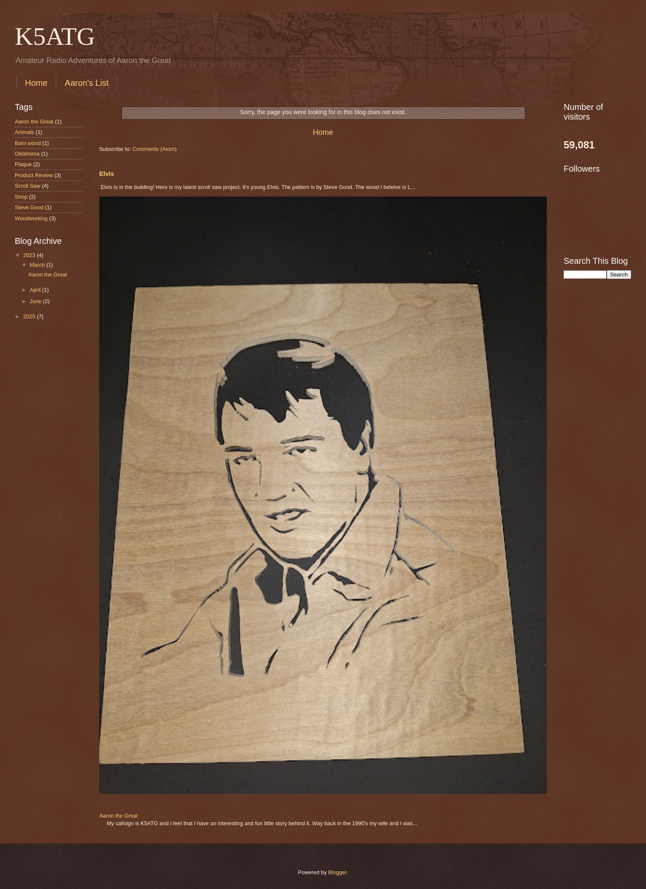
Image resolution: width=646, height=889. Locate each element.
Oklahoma (27, 153)
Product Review (34, 175)
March (38, 265)
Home (36, 83)
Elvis (106, 173)
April (36, 290)
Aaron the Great (118, 815)
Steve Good (29, 207)
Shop (21, 197)
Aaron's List (87, 83)
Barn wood (28, 143)
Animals (24, 132)
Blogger (337, 872)
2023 (30, 255)
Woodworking (31, 218)
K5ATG (55, 36)
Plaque (23, 164)
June (36, 301)
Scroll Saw (28, 186)
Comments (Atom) (154, 149)
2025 (30, 316)
